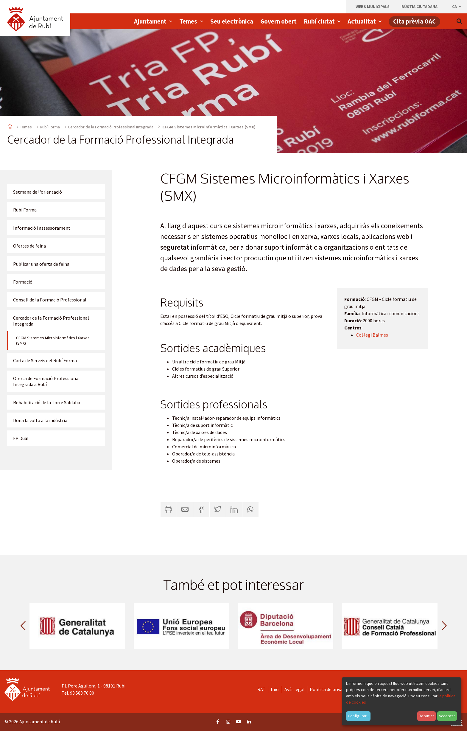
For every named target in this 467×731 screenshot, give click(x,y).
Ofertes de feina (29, 246)
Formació (22, 282)
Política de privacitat (331, 689)
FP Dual (21, 438)
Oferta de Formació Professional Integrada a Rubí (46, 381)
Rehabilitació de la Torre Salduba (46, 402)
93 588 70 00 (82, 693)
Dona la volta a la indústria (40, 420)
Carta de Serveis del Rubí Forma (45, 360)
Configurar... (358, 715)
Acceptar (447, 715)
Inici (275, 689)
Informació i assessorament (41, 228)
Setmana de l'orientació (37, 192)
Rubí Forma (50, 127)
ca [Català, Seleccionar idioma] (457, 6)
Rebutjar (426, 715)
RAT (261, 689)
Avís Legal (294, 689)
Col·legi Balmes (372, 335)
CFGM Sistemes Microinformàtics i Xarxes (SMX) (53, 340)
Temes (26, 127)
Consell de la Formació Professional (49, 300)
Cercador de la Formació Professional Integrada (110, 127)
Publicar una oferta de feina (41, 264)
